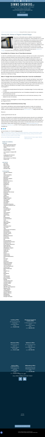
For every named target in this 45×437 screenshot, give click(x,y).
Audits (5, 272)
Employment (6, 183)
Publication (6, 284)
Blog (11, 32)
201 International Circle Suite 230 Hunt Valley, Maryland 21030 (30, 377)
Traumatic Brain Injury (8, 280)
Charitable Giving (7, 188)
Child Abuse (6, 213)
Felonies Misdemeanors (8, 256)
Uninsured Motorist (7, 291)
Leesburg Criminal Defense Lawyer (35, 132)
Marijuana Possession (8, 235)
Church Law (6, 187)
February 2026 (7, 166)
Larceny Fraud (7, 267)
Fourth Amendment (7, 218)
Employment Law (7, 243)
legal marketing (27, 432)
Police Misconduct (7, 226)
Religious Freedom (7, 198)
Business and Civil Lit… (8, 180)
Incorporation (6, 194)
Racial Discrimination (8, 262)
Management (6, 184)
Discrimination (6, 230)
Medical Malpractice (8, 268)
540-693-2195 (31, 359)
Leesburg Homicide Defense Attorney (22, 133)
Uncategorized (7, 290)
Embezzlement (7, 217)
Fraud (5, 219)
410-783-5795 (31, 381)
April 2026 (6, 163)
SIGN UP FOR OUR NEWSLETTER (22, 426)
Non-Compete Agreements (9, 244)
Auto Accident (6, 176)
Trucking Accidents (7, 281)
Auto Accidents (7, 277)
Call (17, 1)
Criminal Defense (16, 32)
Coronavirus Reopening (8, 204)
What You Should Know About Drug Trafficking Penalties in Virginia (10, 146)
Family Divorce (7, 249)
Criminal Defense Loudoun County (10, 132)
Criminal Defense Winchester (22, 132)
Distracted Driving (7, 232)
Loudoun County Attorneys (5, 32)
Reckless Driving (7, 285)
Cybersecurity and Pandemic (10, 229)
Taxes (5, 185)
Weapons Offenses (7, 292)
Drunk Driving (6, 238)
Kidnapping (6, 223)
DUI (4, 239)
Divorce (5, 252)
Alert (4, 173)
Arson (5, 211)
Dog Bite (5, 279)
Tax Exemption (7, 199)
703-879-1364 (16, 358)
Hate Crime (6, 221)
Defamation (6, 202)
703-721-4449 (16, 381)
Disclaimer (22, 415)
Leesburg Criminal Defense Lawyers (8, 133)
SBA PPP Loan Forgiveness (9, 286)
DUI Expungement (7, 240)
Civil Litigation (6, 201)
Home (14, 1)
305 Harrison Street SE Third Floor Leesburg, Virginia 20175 (15, 354)
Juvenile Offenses (7, 264)
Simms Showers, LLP (28, 109)
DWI (4, 216)
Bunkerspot (6, 179)
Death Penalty (6, 215)
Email (20, 1)
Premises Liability (7, 283)
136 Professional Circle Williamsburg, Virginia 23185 (30, 400)
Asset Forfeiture (7, 212)
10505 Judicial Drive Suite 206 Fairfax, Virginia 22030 (15, 401)
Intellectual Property (8, 263)
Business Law (6, 182)
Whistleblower (6, 294)
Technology (6, 200)
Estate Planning (7, 245)
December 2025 (7, 168)
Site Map (22, 414)
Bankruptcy (6, 177)
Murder (5, 224)
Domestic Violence (7, 233)
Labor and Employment (8, 266)
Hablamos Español (22, 15)
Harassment (6, 261)
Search (23, 1)
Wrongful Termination (8, 296)
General (5, 260)
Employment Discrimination (9, 241)
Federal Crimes (7, 255)
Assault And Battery (8, 174)
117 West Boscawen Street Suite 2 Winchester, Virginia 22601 (30, 355)
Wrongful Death (7, 295)
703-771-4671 (22, 12)
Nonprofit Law (6, 270)
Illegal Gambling (7, 222)
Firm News (6, 258)
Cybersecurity (6, 190)
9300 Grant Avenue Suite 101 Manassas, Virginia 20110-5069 (15, 377)
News (5, 269)
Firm (4, 257)
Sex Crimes (6, 227)
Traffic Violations (7, 289)
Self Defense (7, 135)
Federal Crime (6, 253)
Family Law (6, 250)
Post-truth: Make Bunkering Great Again (11, 137)
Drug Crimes (6, 234)
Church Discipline (7, 189)
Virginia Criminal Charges (15, 135)
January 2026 (6, 167)
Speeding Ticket (7, 288)
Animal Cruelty (7, 210)
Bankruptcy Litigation (8, 178)
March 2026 (6, 164)
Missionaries (6, 196)
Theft (5, 228)
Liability (5, 195)
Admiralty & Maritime (8, 172)
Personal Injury (7, 275)
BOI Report (6, 207)
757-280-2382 (31, 402)
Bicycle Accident (7, 278)
